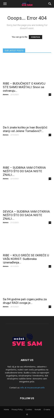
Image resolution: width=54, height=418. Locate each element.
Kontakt (38, 409)
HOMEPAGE (35, 37)
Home (6, 409)
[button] (50, 4)
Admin (5, 94)
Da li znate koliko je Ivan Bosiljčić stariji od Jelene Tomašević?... (25, 129)
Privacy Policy (17, 409)
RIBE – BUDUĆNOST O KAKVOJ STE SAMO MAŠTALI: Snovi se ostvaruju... (24, 87)
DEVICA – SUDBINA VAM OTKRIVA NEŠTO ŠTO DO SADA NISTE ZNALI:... (26, 215)
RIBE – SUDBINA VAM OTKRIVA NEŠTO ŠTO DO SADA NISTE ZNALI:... (24, 171)
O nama (47, 409)
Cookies (28, 409)
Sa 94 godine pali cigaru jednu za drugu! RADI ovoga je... (25, 301)
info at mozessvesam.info (32, 387)
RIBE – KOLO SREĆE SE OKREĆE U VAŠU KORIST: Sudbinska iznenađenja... (26, 259)
